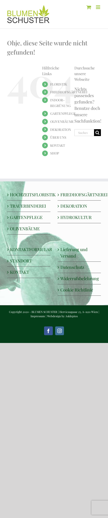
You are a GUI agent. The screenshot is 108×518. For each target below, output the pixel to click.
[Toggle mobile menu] (98, 7)
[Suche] (97, 132)
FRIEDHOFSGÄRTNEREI (68, 92)
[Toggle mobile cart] (88, 7)
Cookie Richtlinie (76, 290)
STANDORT (21, 261)
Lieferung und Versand (73, 253)
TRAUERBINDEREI (28, 206)
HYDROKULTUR (76, 217)
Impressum (38, 316)
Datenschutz (72, 267)
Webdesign (54, 316)
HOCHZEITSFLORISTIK (29, 194)
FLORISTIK (58, 84)
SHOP (54, 153)
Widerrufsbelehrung (79, 278)
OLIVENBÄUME (62, 121)
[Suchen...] (84, 132)
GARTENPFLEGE (63, 113)
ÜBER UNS (58, 137)
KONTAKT (57, 145)
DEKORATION (60, 129)
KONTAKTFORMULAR (29, 249)
